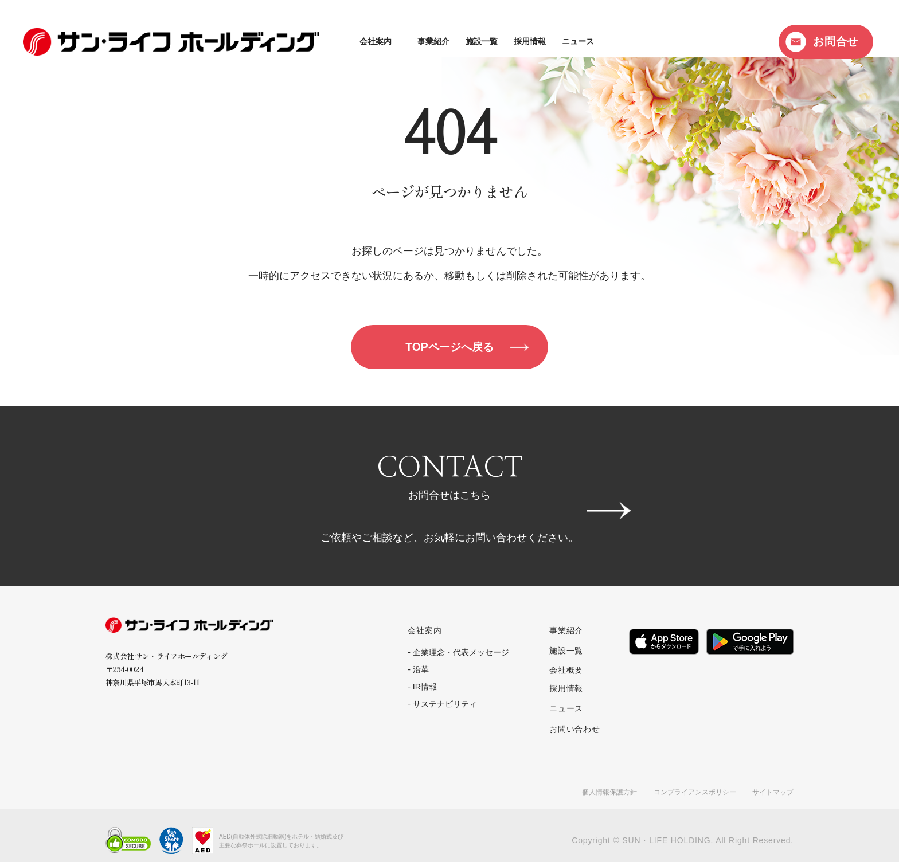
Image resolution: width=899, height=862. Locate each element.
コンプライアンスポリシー (695, 782)
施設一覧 (371, 41)
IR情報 (425, 688)
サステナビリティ (445, 706)
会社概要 (566, 668)
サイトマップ (773, 782)
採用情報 (420, 41)
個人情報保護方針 (609, 782)
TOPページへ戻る (450, 348)
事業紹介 (323, 41)
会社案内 (265, 41)
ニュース (468, 41)
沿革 (421, 671)
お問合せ (835, 42)
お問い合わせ (574, 720)
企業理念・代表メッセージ (461, 654)
